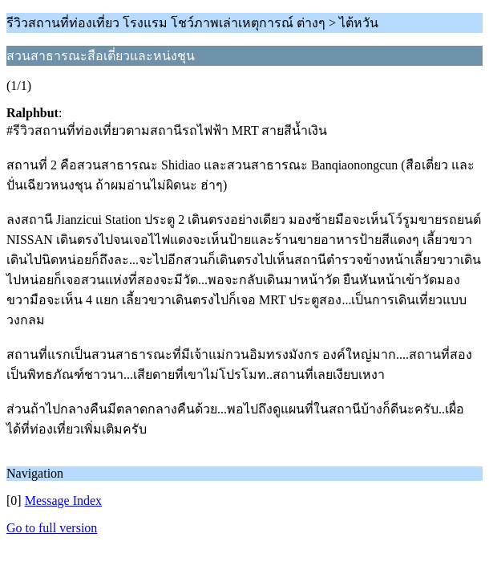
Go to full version (51, 528)
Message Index (63, 500)
